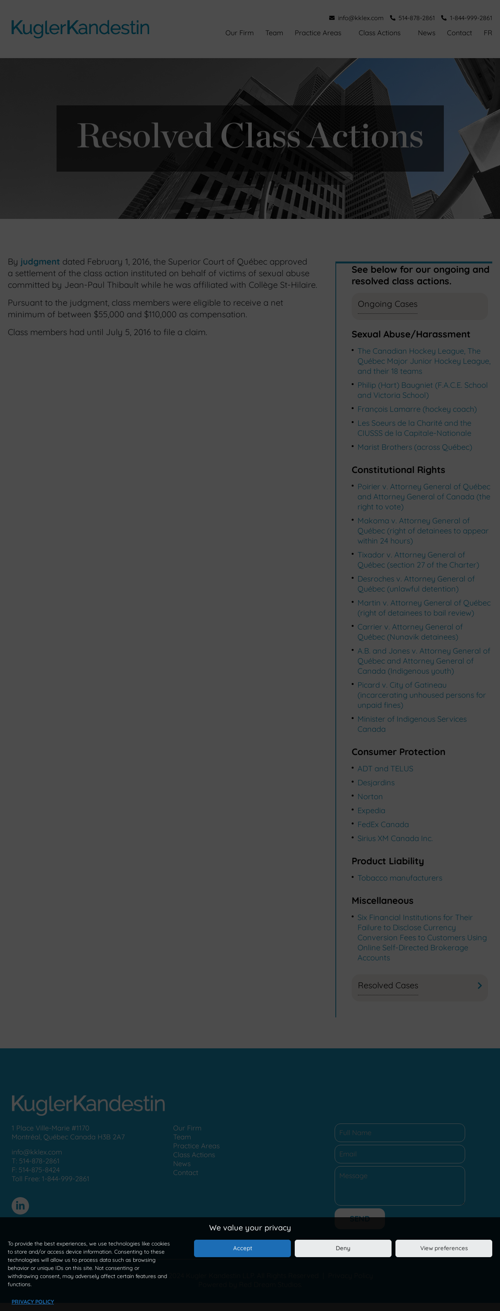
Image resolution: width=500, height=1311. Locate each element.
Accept (242, 1248)
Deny (343, 1248)
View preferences (444, 1248)
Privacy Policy (33, 1301)
